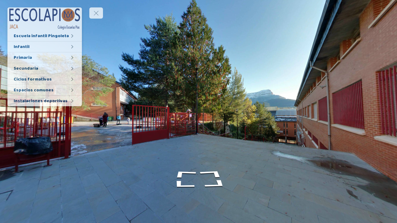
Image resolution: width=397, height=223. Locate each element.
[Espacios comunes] (44, 90)
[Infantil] (44, 47)
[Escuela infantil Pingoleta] (44, 36)
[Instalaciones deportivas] (44, 101)
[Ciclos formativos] (44, 79)
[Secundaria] (44, 68)
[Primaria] (44, 57)
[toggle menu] (96, 13)
